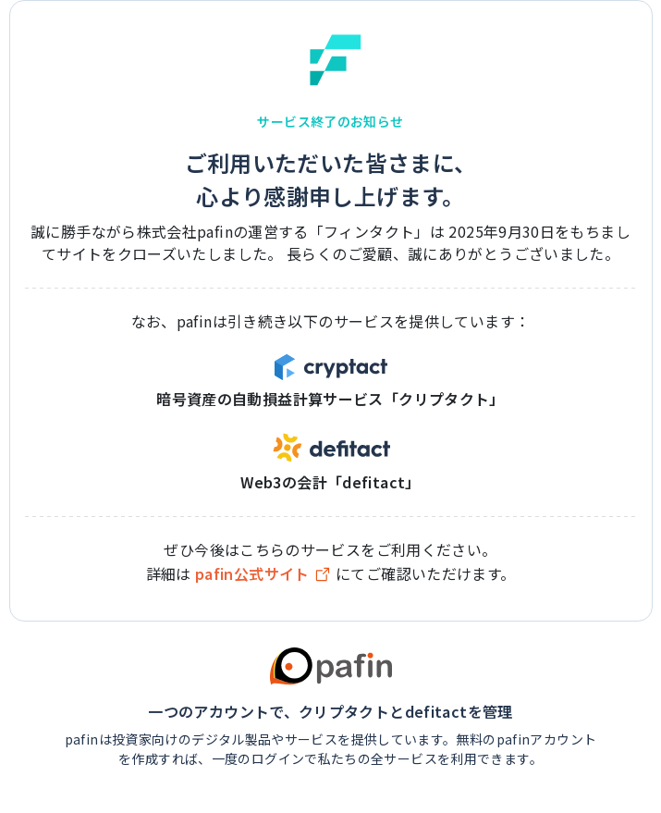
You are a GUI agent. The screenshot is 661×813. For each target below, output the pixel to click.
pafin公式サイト (263, 574)
